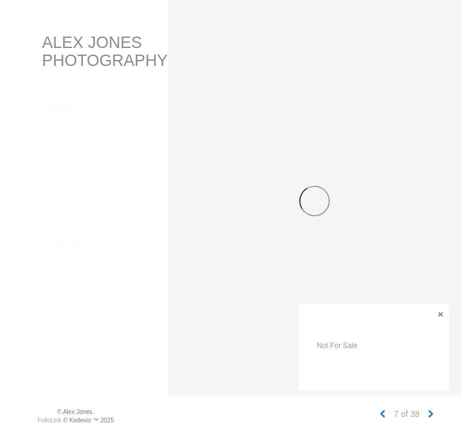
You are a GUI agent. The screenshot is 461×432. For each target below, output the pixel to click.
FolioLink (50, 420)
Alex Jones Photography (105, 52)
